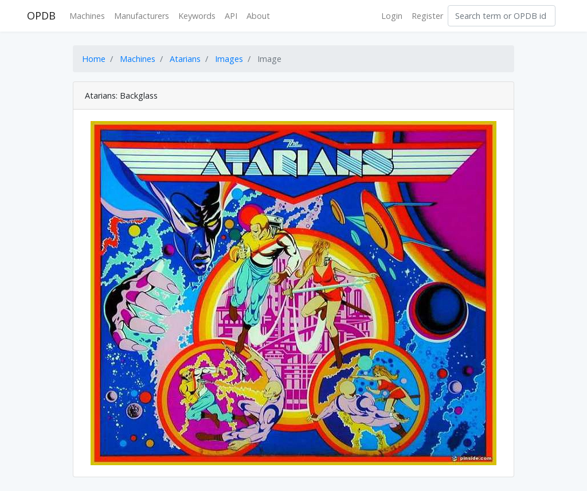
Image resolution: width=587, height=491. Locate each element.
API (231, 15)
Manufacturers (141, 15)
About (258, 15)
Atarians (185, 58)
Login (391, 15)
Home (93, 58)
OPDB (41, 15)
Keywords (197, 15)
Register (427, 15)
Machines (87, 15)
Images (229, 58)
